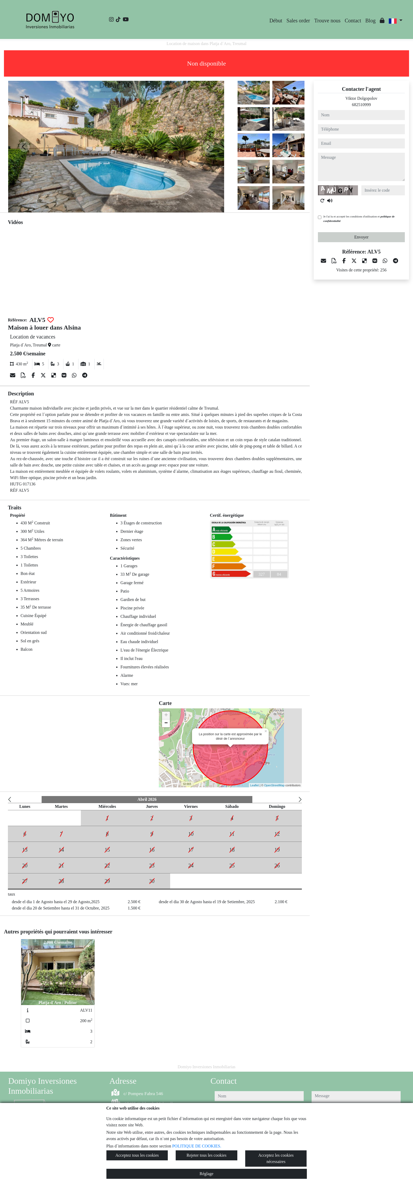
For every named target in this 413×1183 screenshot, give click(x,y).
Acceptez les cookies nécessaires (276, 1158)
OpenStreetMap (274, 785)
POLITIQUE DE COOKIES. (196, 1146)
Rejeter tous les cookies (206, 1155)
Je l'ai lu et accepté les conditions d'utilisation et (359, 218)
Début (275, 20)
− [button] (166, 723)
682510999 (361, 104)
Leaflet (254, 785)
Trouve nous (327, 20)
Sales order (298, 20)
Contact (353, 20)
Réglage (206, 1173)
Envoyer (361, 237)
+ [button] (166, 715)
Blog (370, 20)
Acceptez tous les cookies (137, 1155)
